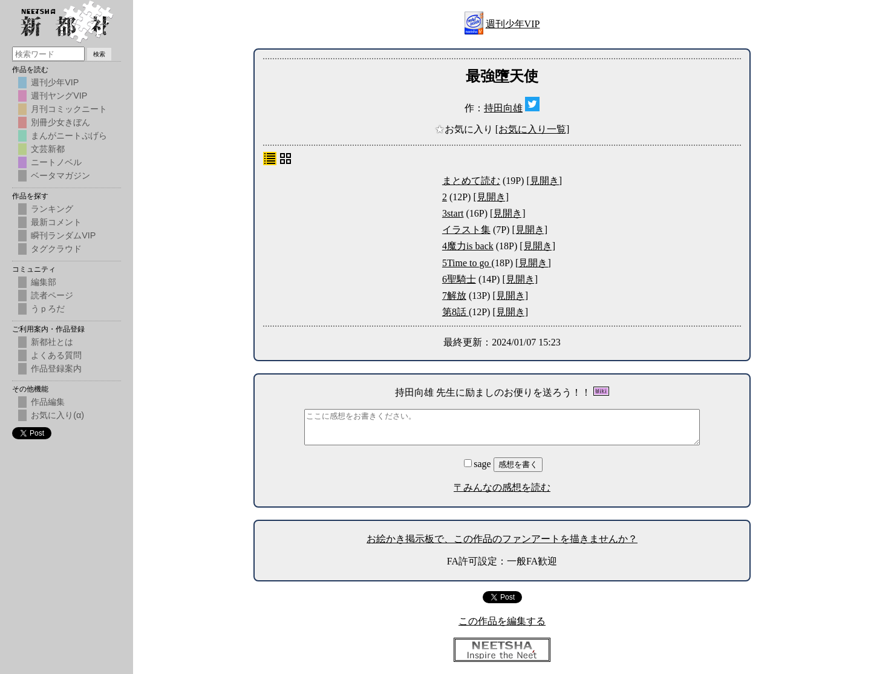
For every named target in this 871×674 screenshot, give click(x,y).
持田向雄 (503, 108)
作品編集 (48, 402)
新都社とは (52, 342)
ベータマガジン (60, 175)
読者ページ (52, 295)
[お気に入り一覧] (532, 129)
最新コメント (56, 222)
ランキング (52, 209)
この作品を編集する (502, 621)
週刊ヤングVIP (59, 95)
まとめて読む (471, 180)
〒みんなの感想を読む (502, 487)
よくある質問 (56, 355)
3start (453, 213)
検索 (99, 54)
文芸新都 (48, 149)
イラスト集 (466, 229)
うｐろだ (48, 308)
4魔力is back (468, 246)
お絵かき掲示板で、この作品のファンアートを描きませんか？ (502, 539)
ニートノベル (56, 162)
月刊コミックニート (69, 109)
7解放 (454, 295)
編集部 (43, 282)
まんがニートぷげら (69, 135)
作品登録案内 (56, 368)
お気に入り (465, 129)
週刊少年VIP (513, 24)
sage (478, 464)
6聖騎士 (459, 279)
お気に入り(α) (57, 415)
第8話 (455, 312)
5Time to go (467, 263)
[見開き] (544, 180)
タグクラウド (56, 249)
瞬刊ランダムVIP (63, 235)
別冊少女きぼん (60, 122)
